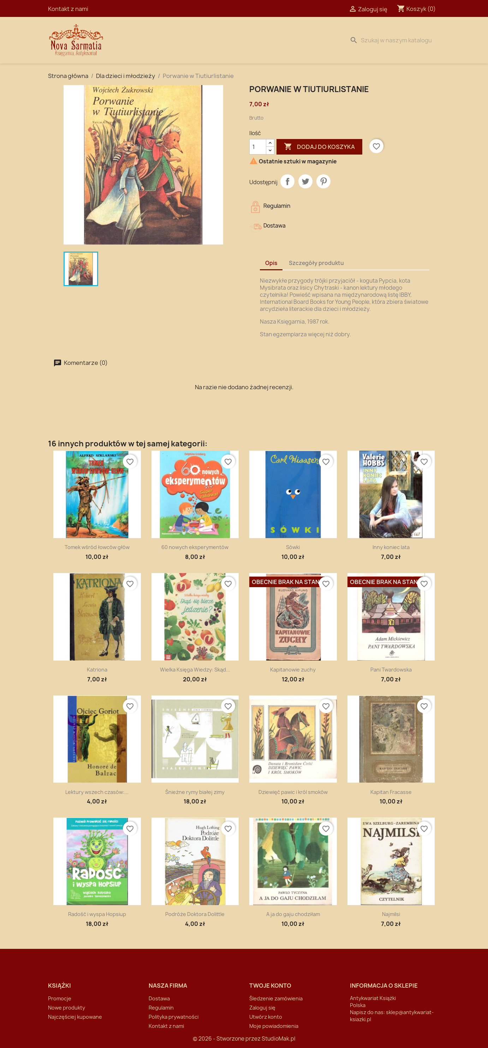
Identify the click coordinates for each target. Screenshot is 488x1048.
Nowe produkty (66, 1007)
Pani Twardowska (391, 669)
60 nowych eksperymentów (194, 547)
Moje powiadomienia (273, 1026)
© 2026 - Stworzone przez (227, 1038)
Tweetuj (305, 181)
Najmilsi (391, 914)
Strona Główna (147, 40)
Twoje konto (270, 985)
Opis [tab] (271, 263)
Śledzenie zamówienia (276, 998)
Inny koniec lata (391, 547)
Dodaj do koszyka (319, 146)
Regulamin (161, 1007)
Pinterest (323, 181)
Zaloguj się (262, 1007)
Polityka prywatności (173, 1016)
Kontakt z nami (68, 9)
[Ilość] (257, 147)
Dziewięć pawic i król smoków (293, 792)
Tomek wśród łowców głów (97, 547)
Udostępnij (287, 181)
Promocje (59, 998)
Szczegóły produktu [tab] (316, 263)
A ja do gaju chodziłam (293, 914)
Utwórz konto (265, 1016)
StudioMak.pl (278, 1038)
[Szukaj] (393, 40)
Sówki (293, 547)
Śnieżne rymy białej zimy (195, 792)
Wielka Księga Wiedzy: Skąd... (195, 669)
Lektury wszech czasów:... (97, 792)
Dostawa (192, 40)
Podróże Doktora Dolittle (195, 914)
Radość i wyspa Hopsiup (97, 914)
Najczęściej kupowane (75, 1016)
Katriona (97, 669)
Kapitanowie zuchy (293, 669)
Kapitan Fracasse (391, 792)
